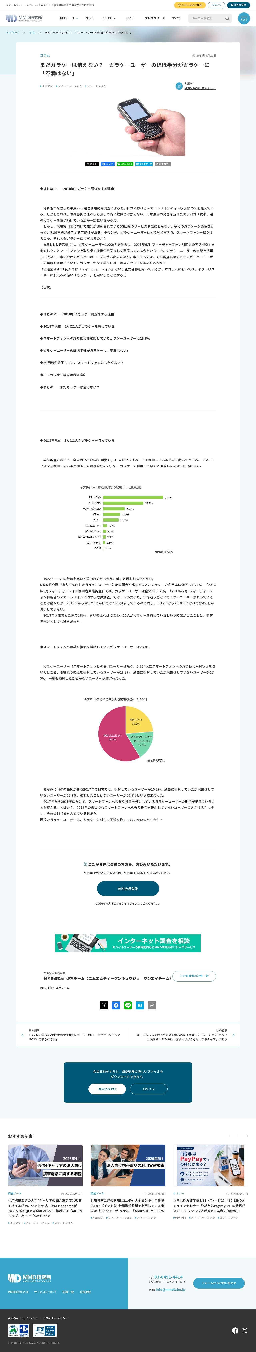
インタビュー (110, 18)
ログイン (216, 5)
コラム (89, 18)
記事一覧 (68, 1292)
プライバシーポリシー (55, 1318)
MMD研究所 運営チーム (200, 88)
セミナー (132, 18)
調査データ (67, 18)
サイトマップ (30, 1318)
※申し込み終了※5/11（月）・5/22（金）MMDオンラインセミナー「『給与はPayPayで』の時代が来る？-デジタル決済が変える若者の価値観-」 (209, 1205)
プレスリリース (155, 18)
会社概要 (13, 1318)
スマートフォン (95, 86)
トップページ (12, 32)
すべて (176, 18)
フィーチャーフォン (69, 86)
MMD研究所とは (18, 1292)
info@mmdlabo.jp (170, 1289)
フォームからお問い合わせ (219, 1283)
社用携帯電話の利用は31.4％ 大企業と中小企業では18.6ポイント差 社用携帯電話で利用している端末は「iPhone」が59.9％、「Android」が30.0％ (127, 1205)
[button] (247, 1136)
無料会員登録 (238, 5)
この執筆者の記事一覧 (194, 976)
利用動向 (46, 86)
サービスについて (45, 1292)
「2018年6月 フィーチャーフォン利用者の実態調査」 (171, 244)
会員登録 (85, 1292)
